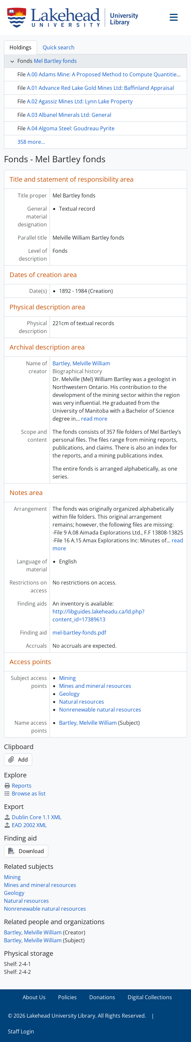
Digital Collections (150, 997)
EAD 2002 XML (25, 825)
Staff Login (21, 1031)
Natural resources (81, 701)
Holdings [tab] (21, 47)
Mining (67, 678)
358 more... (31, 141)
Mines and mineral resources (95, 686)
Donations (102, 997)
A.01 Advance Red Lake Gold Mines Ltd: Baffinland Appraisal (100, 87)
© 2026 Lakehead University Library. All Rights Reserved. (77, 1015)
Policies (67, 997)
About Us (34, 997)
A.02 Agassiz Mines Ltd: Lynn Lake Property (80, 101)
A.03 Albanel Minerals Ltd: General (69, 114)
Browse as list (25, 793)
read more (94, 418)
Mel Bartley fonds (55, 61)
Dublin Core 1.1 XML (32, 817)
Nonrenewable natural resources (100, 709)
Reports (18, 785)
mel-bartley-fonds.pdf (79, 632)
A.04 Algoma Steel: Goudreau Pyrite (71, 128)
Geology (69, 693)
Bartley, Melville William (81, 363)
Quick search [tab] (58, 47)
